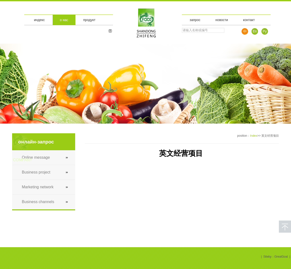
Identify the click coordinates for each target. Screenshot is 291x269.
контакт (249, 20)
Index (253, 135)
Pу (265, 31)
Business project (36, 172)
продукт (89, 20)
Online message (36, 157)
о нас (64, 20)
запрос (195, 20)
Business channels (38, 202)
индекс (39, 20)
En (255, 31)
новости (221, 20)
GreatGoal (281, 256)
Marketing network (38, 187)
